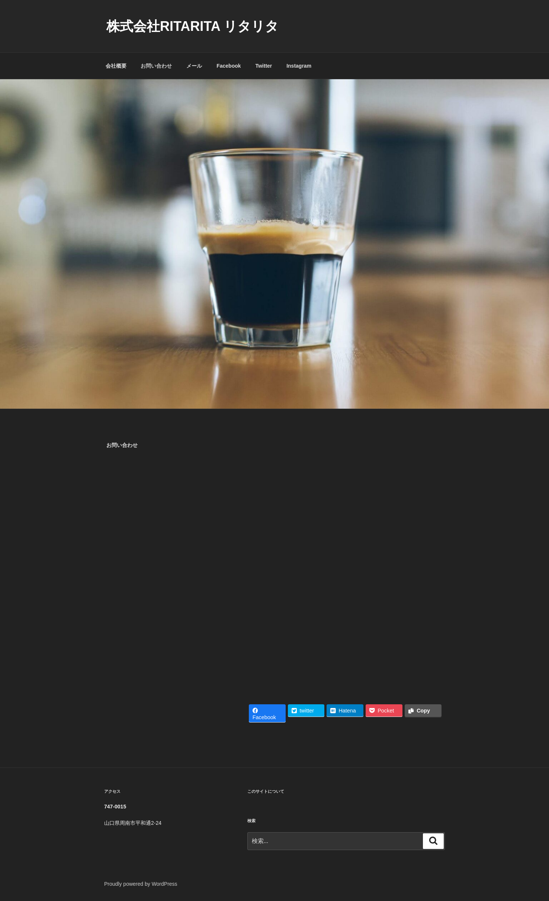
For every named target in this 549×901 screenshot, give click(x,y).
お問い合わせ (156, 66)
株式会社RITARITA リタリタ (192, 26)
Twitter (263, 66)
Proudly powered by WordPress (140, 884)
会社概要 (116, 66)
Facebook (228, 66)
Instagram (298, 66)
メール (194, 66)
